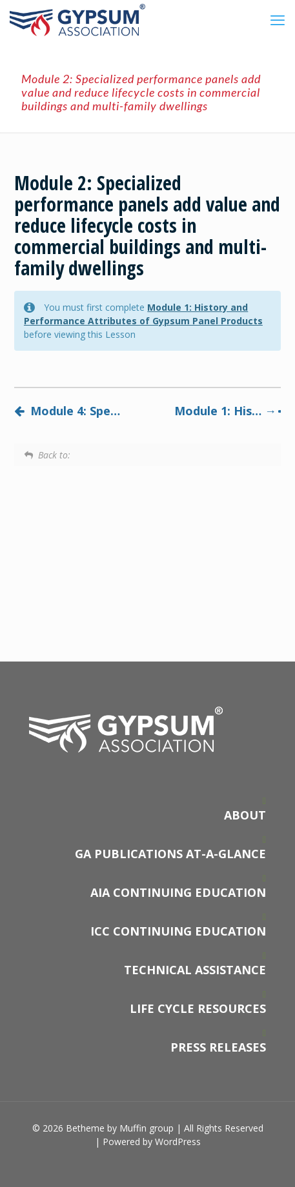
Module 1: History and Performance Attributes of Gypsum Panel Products (227, 411)
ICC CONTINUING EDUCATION (178, 931)
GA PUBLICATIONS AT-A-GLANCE (170, 853)
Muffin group (146, 1128)
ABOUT (245, 815)
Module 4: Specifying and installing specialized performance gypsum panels (67, 411)
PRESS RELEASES (218, 1047)
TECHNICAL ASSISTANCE (195, 969)
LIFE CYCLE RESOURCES (198, 1008)
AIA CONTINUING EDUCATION (178, 892)
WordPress (178, 1141)
